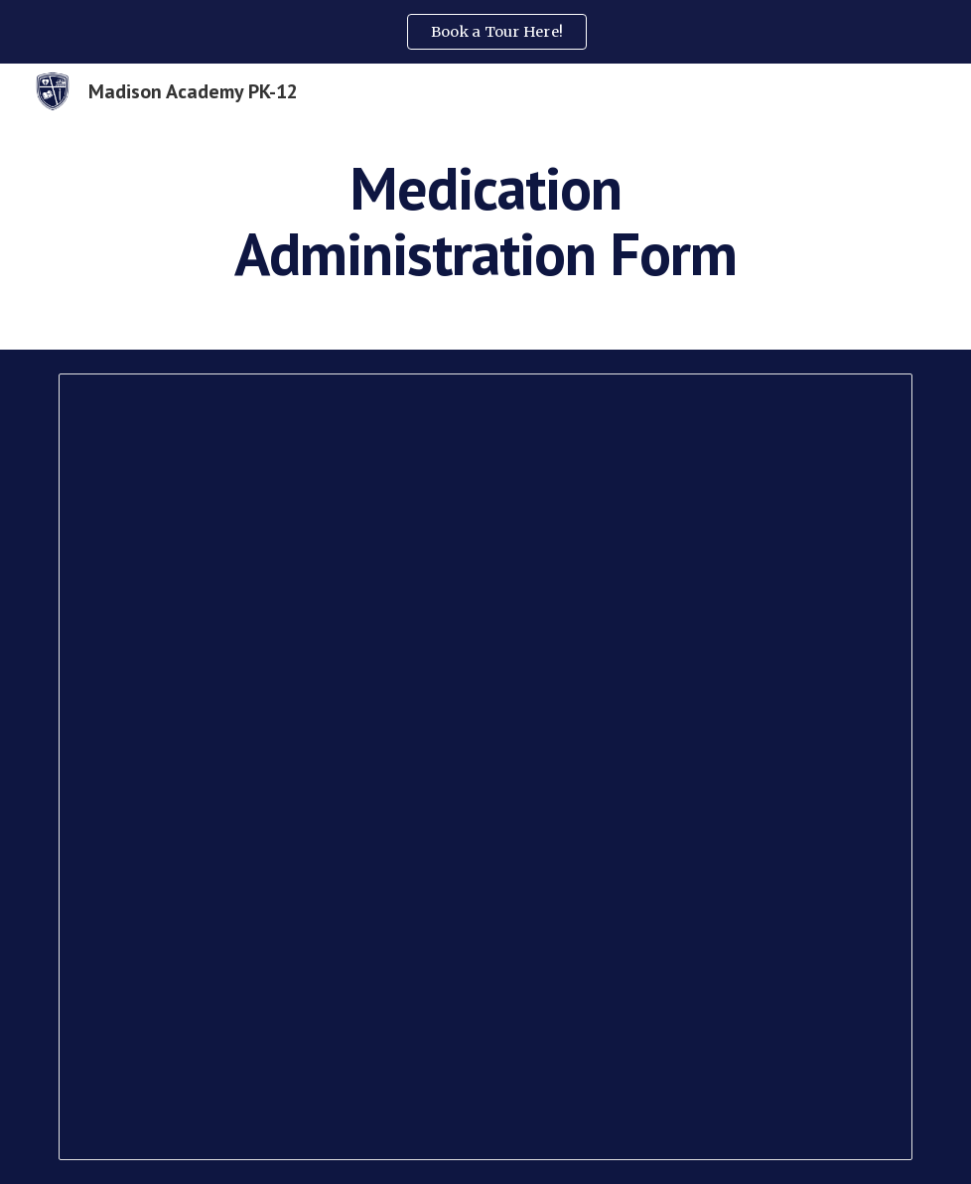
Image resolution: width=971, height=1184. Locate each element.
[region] (485, 32)
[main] (485, 220)
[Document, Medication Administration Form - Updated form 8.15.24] (485, 766)
